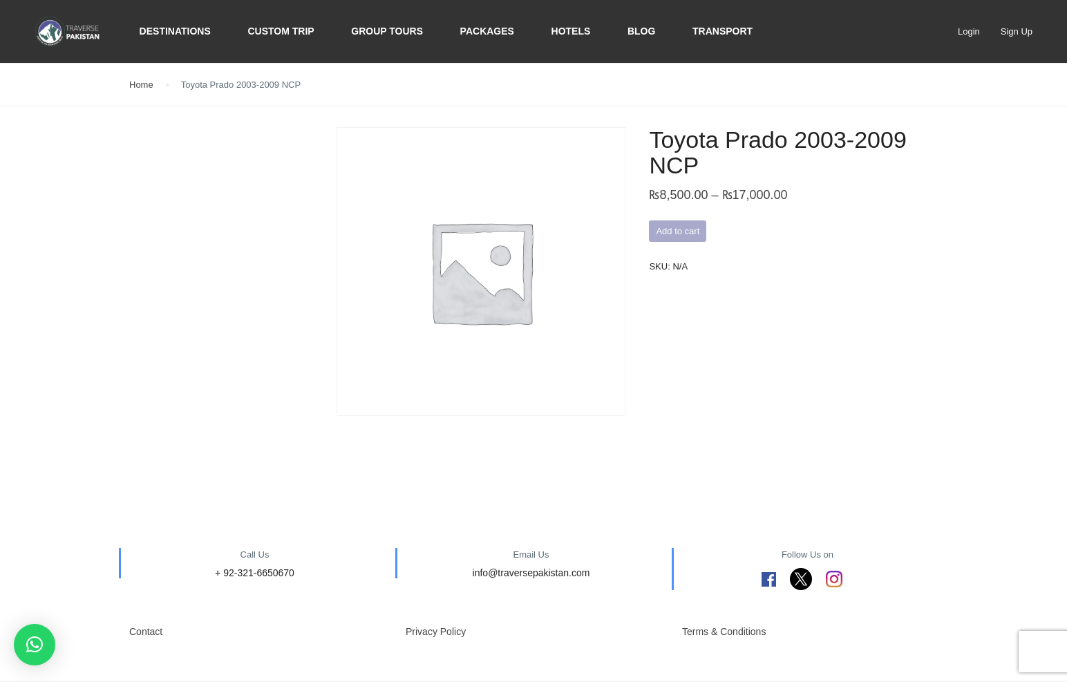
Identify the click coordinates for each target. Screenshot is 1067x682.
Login (969, 31)
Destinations (175, 31)
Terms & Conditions (724, 631)
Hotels (571, 31)
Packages (487, 31)
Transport (722, 31)
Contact (145, 631)
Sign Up (1016, 31)
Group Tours (387, 31)
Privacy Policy (436, 631)
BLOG (641, 31)
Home (141, 84)
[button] (34, 644)
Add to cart (677, 231)
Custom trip (280, 31)
